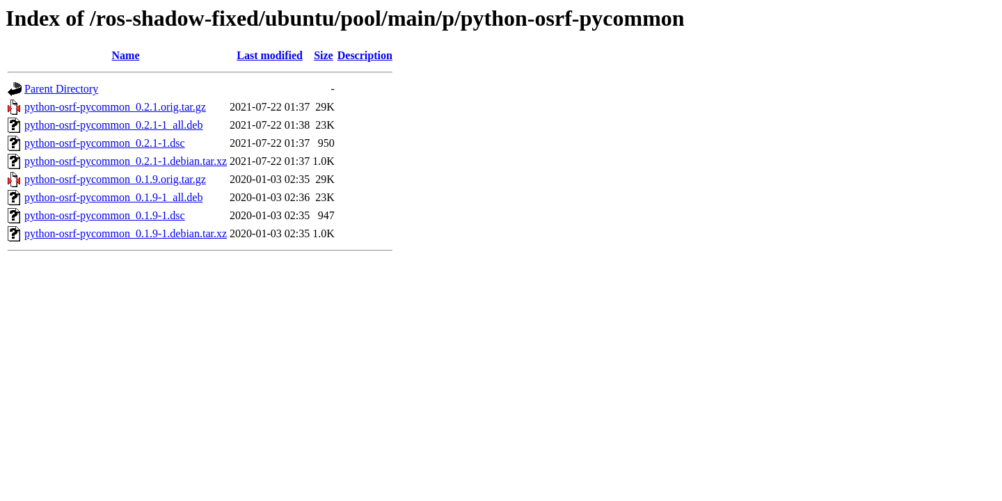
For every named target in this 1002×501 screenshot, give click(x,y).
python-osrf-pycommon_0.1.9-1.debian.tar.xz (125, 233)
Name (126, 55)
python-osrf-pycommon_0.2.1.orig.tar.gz (115, 107)
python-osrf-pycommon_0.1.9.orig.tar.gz (115, 179)
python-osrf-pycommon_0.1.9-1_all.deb (113, 197)
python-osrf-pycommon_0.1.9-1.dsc (104, 215)
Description (364, 55)
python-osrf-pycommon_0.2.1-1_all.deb (113, 125)
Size (323, 55)
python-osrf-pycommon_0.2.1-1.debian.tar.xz (125, 161)
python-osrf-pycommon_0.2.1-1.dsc (104, 143)
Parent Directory (61, 89)
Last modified (270, 55)
